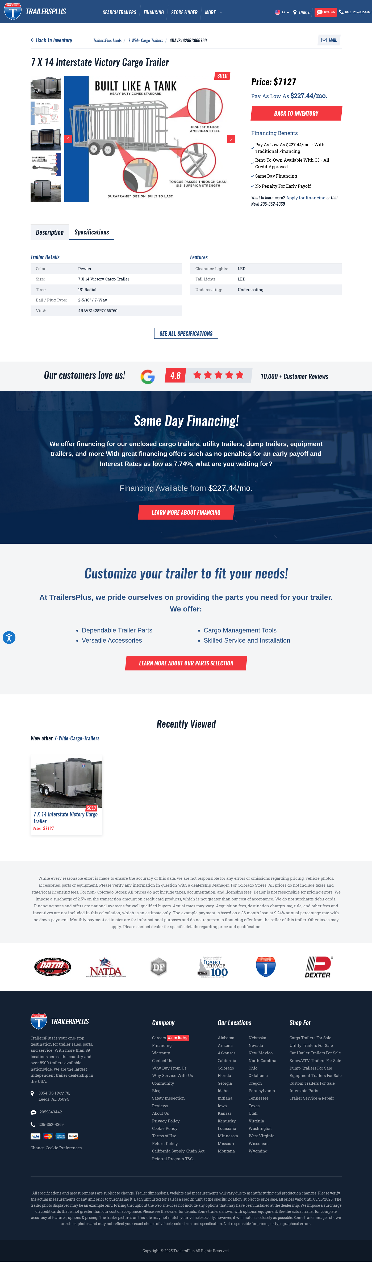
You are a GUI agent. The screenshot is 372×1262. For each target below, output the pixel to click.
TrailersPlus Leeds (107, 40)
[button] (68, 139)
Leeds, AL (305, 13)
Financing (154, 12)
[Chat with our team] (326, 12)
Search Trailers (119, 12)
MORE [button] (210, 12)
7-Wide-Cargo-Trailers (145, 40)
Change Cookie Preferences (56, 1147)
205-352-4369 (51, 1124)
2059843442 (50, 1111)
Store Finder (184, 12)
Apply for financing (305, 197)
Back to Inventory (54, 40)
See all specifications (186, 333)
